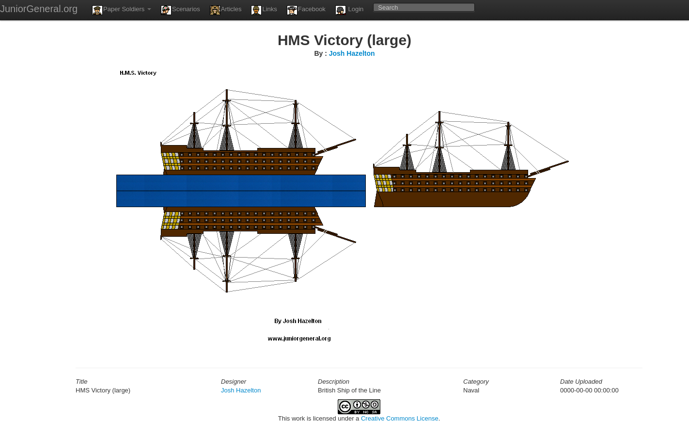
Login (349, 10)
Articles (226, 10)
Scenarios (180, 10)
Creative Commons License (399, 418)
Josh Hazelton (352, 53)
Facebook (306, 10)
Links (264, 10)
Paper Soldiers (121, 10)
